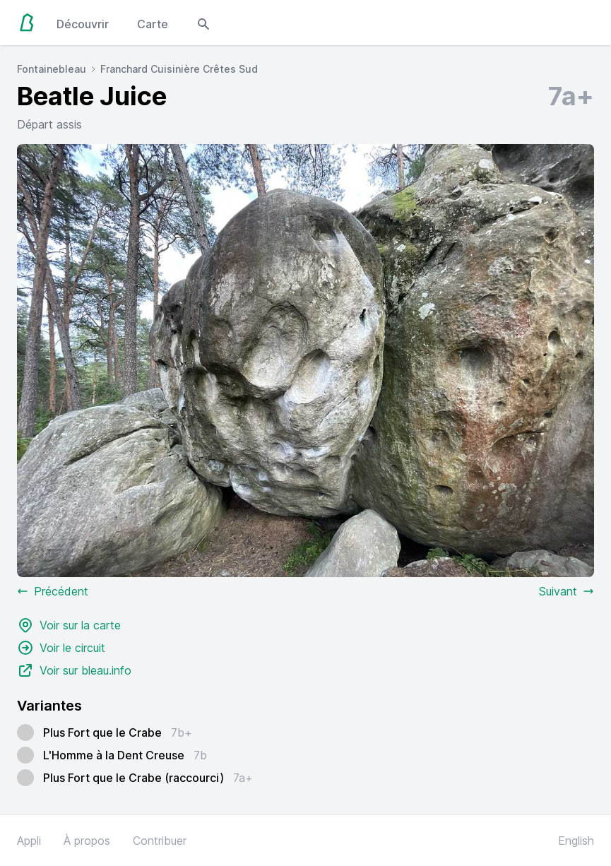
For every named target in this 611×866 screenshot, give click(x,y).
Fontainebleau (51, 69)
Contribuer (159, 841)
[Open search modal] (203, 22)
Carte (152, 24)
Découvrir (83, 24)
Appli (29, 841)
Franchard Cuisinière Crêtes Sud (179, 69)
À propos (87, 841)
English (576, 841)
